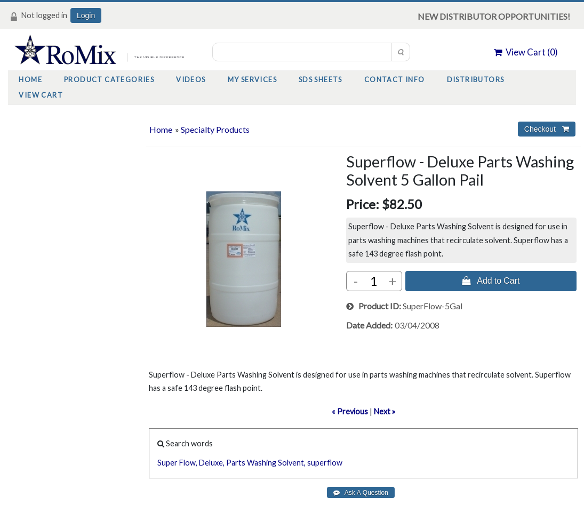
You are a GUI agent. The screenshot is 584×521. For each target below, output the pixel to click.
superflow (324, 462)
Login (86, 15)
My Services (252, 79)
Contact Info (394, 79)
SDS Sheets (320, 79)
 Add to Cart (490, 280)
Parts (235, 462)
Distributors (476, 79)
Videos (190, 79)
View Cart (41, 95)
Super (167, 462)
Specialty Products (215, 129)
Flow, (188, 462)
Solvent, (292, 462)
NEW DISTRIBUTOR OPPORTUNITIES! (494, 16)
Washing (261, 462)
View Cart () (526, 52)
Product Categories (109, 79)
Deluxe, (212, 462)
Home (30, 79)
